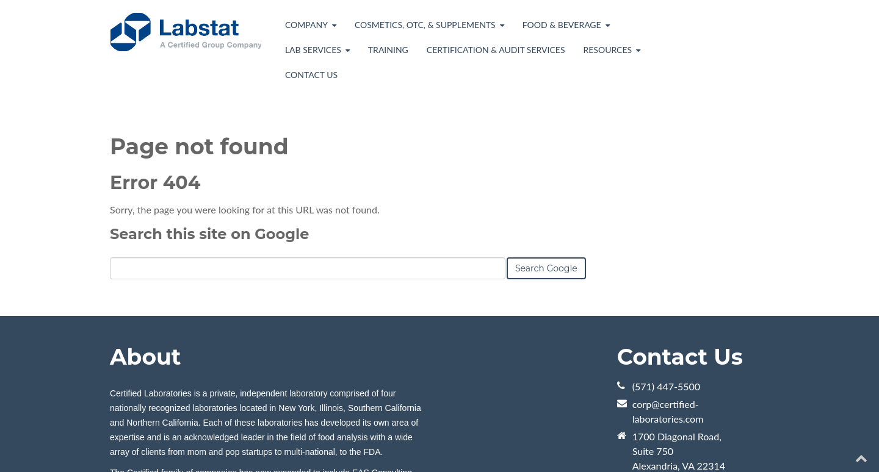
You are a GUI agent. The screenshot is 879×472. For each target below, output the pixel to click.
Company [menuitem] (306, 25)
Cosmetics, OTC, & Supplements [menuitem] (425, 25)
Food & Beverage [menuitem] (562, 25)
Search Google (546, 268)
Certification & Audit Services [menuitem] (496, 50)
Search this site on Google (209, 234)
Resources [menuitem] (607, 50)
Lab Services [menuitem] (313, 50)
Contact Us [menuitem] (311, 75)
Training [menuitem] (388, 50)
